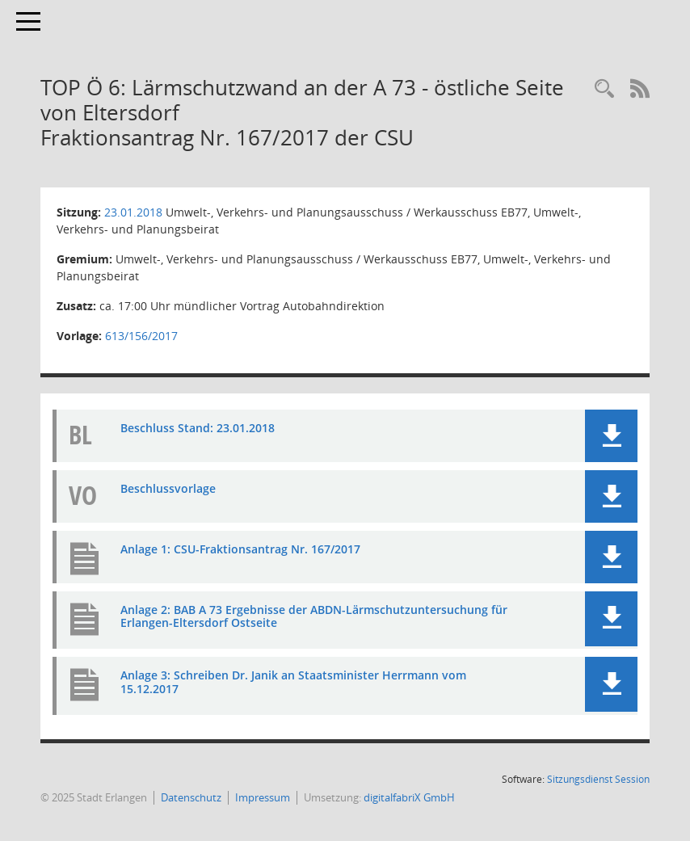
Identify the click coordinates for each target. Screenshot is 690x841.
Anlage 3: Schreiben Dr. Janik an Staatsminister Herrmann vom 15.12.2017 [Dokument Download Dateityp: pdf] (293, 681)
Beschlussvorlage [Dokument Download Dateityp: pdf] (168, 488)
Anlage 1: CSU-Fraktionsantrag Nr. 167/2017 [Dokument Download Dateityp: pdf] (240, 549)
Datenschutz (191, 797)
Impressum (262, 797)
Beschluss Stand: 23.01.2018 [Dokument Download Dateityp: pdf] (197, 427)
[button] (611, 436)
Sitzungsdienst (598, 779)
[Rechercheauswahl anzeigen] (604, 89)
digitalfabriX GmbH (409, 797)
